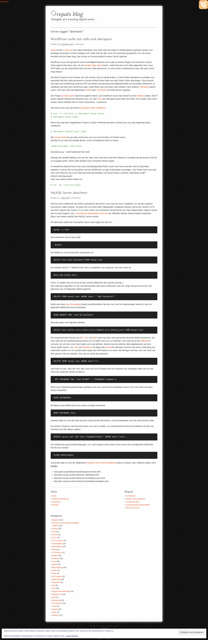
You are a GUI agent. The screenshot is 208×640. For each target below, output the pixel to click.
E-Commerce (57, 553)
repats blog (69, 14)
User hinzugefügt (73, 304)
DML (95, 338)
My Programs (57, 576)
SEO (54, 597)
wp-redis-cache (67, 96)
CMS (76, 347)
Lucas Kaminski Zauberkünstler (138, 505)
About (54, 496)
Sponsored (56, 600)
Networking (56, 579)
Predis (88, 90)
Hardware (55, 558)
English (55, 555)
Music (54, 573)
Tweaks (55, 609)
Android (55, 529)
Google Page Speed (93, 65)
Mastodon (4, 1)
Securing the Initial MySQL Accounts (92, 213)
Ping (99, 99)
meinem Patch (60, 137)
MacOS (55, 564)
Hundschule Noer (132, 502)
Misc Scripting (57, 567)
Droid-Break (130, 496)
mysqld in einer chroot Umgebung (101, 463)
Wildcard (144, 341)
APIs (53, 532)
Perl (53, 585)
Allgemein (55, 520)
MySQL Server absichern (69, 193)
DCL (87, 338)
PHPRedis (101, 90)
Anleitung (141, 96)
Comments (79, 44)
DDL (82, 338)
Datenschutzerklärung (60, 499)
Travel (54, 606)
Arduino (55, 535)
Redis (53, 50)
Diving (54, 550)
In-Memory (68, 50)
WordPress (87, 347)
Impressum (56, 502)
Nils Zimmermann (132, 508)
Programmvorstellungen (61, 591)
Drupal (109, 347)
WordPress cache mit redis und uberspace (81, 39)
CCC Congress (58, 541)
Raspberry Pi (57, 594)
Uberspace (144, 87)
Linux (54, 561)
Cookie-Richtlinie (71, 636)
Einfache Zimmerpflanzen (135, 499)
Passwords (56, 582)
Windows (55, 615)
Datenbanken (57, 547)
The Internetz (57, 603)
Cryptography (57, 544)
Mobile (54, 570)
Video (54, 612)
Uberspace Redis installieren (93, 108)
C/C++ (54, 538)
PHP (53, 588)
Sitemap (55, 505)
